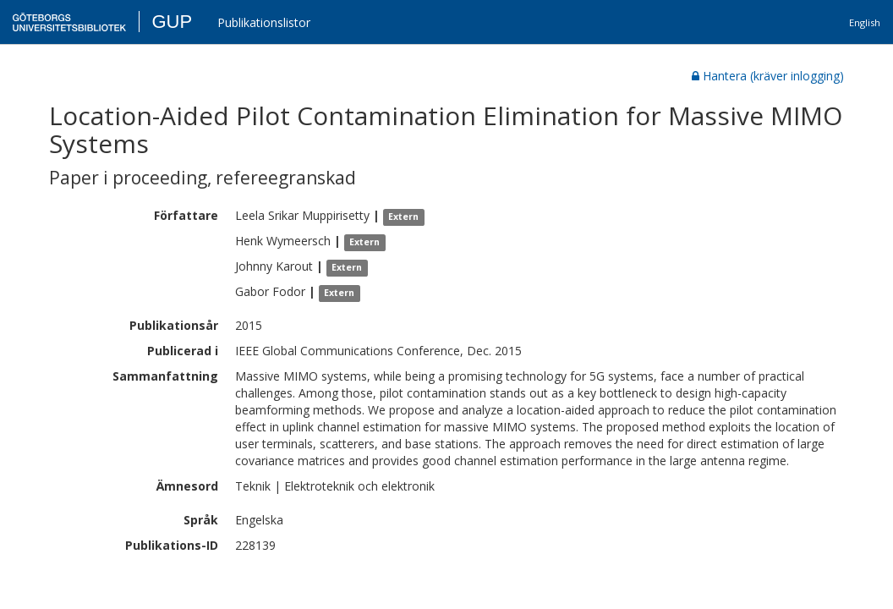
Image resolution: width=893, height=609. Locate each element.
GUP (171, 21)
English (864, 22)
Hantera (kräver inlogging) (768, 76)
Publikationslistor (263, 22)
